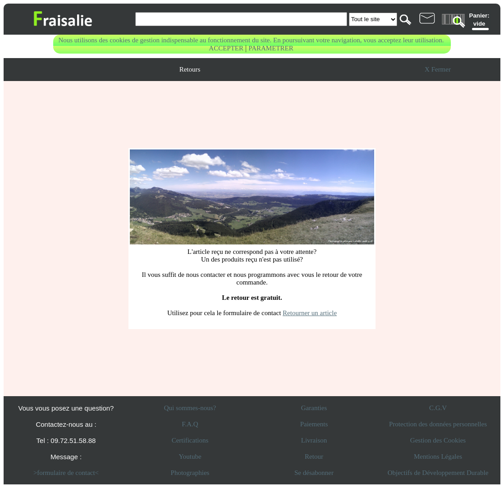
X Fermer (438, 69)
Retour (314, 456)
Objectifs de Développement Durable (438, 472)
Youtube (190, 456)
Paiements (314, 424)
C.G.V (438, 407)
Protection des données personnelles (438, 424)
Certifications (190, 440)
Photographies (190, 472)
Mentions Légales (438, 456)
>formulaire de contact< (66, 472)
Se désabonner (314, 472)
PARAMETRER (270, 48)
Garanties (314, 407)
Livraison (314, 440)
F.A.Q (190, 424)
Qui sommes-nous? (190, 407)
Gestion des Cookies (438, 440)
